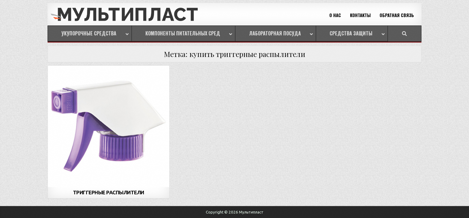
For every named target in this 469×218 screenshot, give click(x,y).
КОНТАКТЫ (360, 15)
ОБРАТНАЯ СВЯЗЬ (397, 15)
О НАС (335, 15)
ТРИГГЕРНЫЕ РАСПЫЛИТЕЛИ (108, 192)
